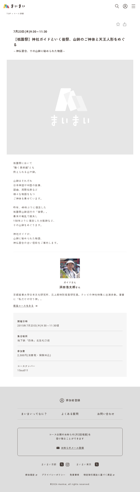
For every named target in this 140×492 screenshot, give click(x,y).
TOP (9, 14)
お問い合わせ (106, 414)
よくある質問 (70, 414)
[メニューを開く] (133, 6)
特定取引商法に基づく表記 (98, 475)
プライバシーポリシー (54, 475)
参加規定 (30, 475)
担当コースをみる (25, 306)
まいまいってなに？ (34, 414)
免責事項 (74, 475)
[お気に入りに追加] (118, 24)
